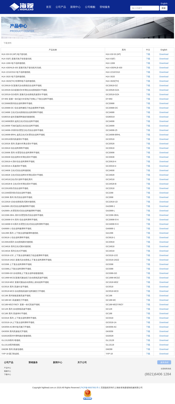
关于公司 (82, 362)
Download (163, 54)
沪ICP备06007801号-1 (90, 387)
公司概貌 (90, 6)
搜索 (164, 8)
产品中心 (7, 368)
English (164, 3)
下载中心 (7, 374)
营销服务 (105, 6)
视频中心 (7, 371)
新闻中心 (75, 6)
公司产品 (61, 6)
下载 (148, 54)
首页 (48, 5)
